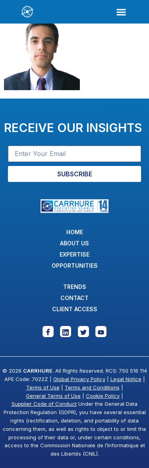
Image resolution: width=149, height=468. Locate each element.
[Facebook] (48, 332)
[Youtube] (101, 332)
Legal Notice (125, 379)
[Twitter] (83, 332)
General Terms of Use (53, 396)
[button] (121, 12)
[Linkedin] (66, 332)
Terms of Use (43, 387)
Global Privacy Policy (79, 379)
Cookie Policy (103, 396)
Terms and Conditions (92, 387)
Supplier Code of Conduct (44, 404)
